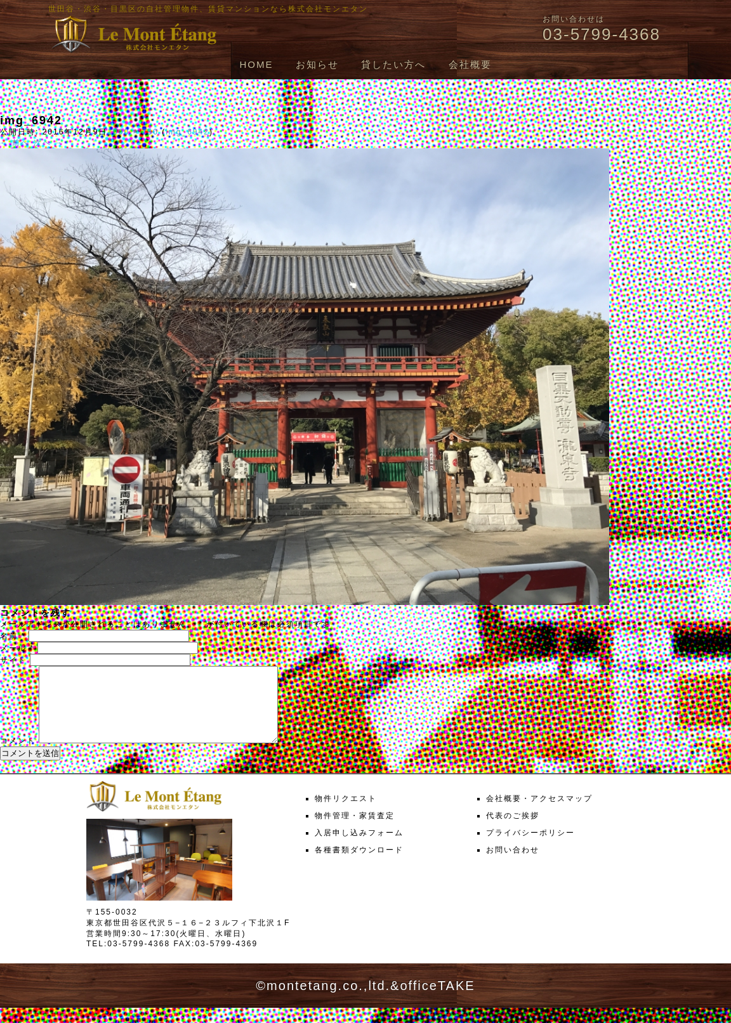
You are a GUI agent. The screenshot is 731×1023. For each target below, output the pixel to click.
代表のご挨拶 (512, 830)
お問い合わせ (512, 865)
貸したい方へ (393, 64)
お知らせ (317, 64)
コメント (18, 756)
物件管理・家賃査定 (355, 830)
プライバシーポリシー (530, 848)
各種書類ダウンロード (359, 865)
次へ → (48, 142)
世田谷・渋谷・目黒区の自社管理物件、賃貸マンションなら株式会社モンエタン (208, 8)
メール (17, 648)
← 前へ (15, 142)
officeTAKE (437, 1001)
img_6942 (187, 131)
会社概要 (470, 64)
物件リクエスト (346, 813)
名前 (12, 636)
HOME (256, 64)
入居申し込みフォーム (359, 848)
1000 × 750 (132, 131)
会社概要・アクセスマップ (539, 813)
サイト (13, 660)
